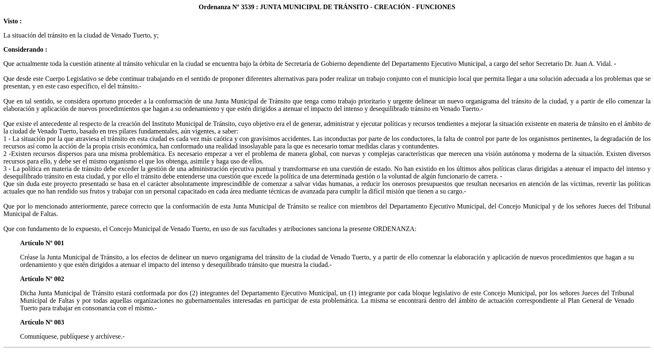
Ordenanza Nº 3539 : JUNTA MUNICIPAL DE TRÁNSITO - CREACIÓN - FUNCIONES (327, 6)
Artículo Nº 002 (42, 278)
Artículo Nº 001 (42, 242)
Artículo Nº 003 (42, 322)
